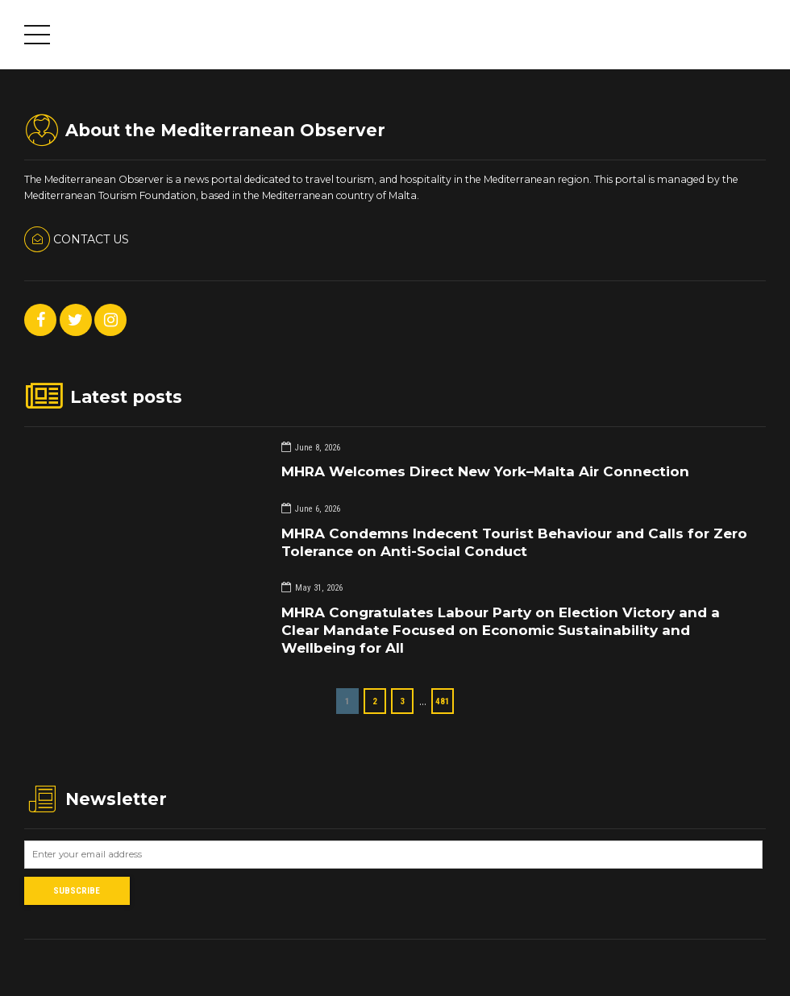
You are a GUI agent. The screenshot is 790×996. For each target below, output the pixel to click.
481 (442, 701)
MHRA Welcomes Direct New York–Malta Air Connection (485, 471)
